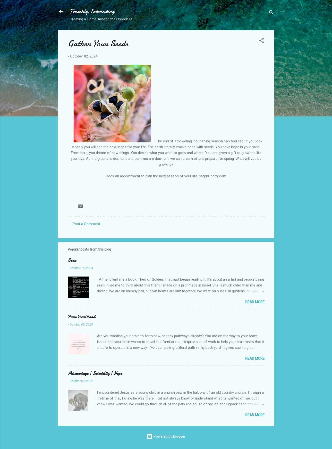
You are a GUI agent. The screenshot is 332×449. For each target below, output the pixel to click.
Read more (254, 302)
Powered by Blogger (166, 436)
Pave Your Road (81, 317)
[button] (261, 41)
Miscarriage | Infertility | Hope (95, 373)
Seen (72, 260)
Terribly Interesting (92, 12)
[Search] (271, 13)
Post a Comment (86, 224)
